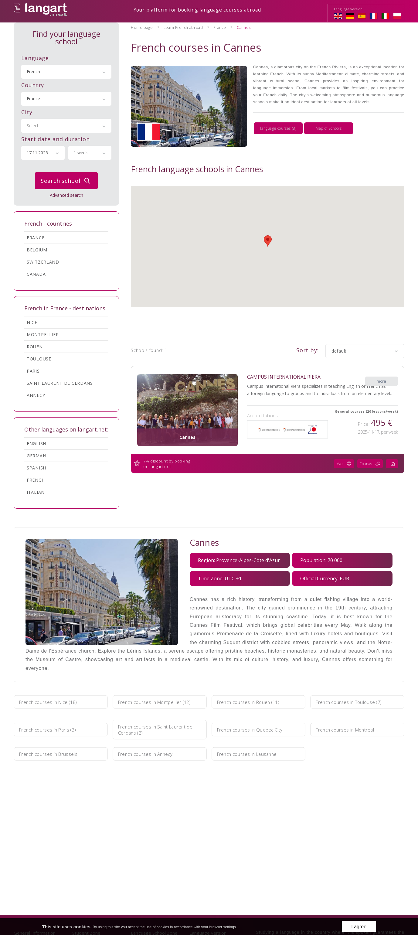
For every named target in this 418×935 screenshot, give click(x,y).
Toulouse (39, 358)
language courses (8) (278, 120)
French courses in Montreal (349, 729)
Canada (36, 273)
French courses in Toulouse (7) (353, 701)
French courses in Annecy (150, 753)
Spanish (36, 467)
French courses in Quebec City (254, 729)
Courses (367, 443)
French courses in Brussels (52, 753)
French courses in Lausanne (252, 753)
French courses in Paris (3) (52, 729)
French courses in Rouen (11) (253, 701)
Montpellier (43, 334)
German (36, 455)
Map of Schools (329, 120)
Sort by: (307, 329)
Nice (32, 322)
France (35, 237)
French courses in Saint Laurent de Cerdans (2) (157, 729)
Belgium (37, 249)
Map (337, 443)
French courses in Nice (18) (53, 701)
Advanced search (66, 194)
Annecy (36, 395)
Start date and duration (55, 138)
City (26, 111)
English (36, 443)
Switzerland (43, 261)
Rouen (35, 346)
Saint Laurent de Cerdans (60, 382)
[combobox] (66, 71)
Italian (36, 491)
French (36, 479)
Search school (67, 180)
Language (35, 57)
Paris (33, 370)
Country (32, 84)
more (381, 356)
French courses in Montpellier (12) (154, 701)
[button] (268, 220)
